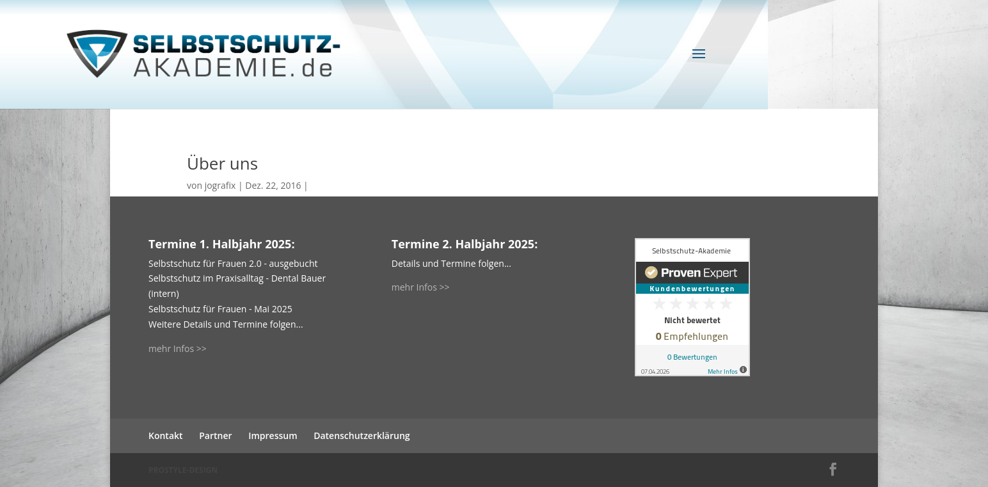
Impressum (272, 435)
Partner (215, 435)
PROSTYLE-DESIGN (183, 470)
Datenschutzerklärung (362, 435)
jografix (220, 185)
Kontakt (165, 435)
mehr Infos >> (177, 348)
